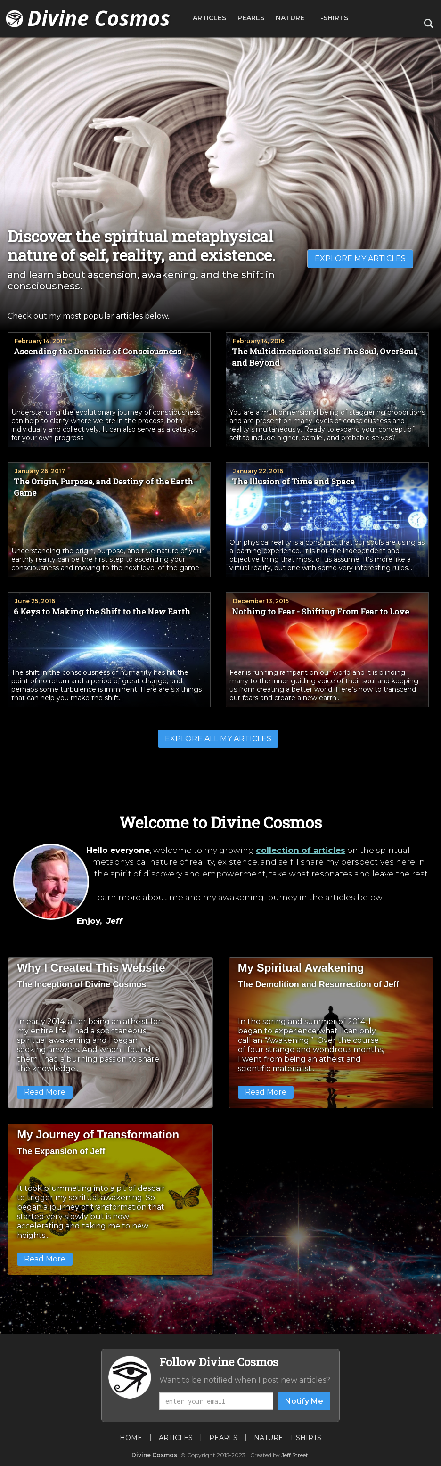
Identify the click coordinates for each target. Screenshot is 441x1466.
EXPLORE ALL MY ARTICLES (218, 738)
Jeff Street (294, 1454)
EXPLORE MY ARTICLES (360, 258)
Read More (44, 1092)
